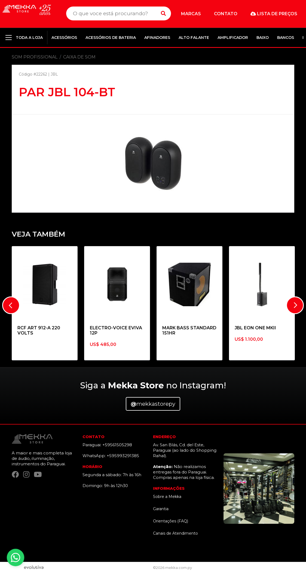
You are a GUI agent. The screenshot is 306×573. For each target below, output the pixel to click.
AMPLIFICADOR (233, 37)
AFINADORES (157, 37)
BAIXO (262, 37)
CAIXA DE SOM (79, 57)
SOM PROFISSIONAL (34, 57)
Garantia (161, 508)
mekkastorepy (153, 404)
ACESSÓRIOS (64, 37)
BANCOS (285, 37)
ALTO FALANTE (194, 37)
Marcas (191, 13)
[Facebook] (15, 474)
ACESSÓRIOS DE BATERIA (110, 37)
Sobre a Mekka (167, 496)
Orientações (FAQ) (170, 521)
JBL (54, 74)
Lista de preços (273, 13)
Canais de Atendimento (175, 533)
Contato (225, 13)
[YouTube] (38, 474)
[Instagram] (26, 474)
